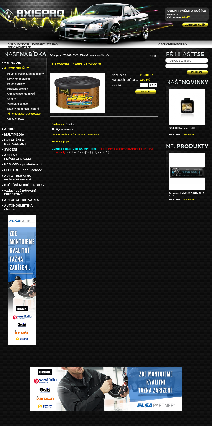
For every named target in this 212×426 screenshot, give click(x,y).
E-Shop (54, 55)
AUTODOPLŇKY (69, 55)
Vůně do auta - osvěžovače (95, 55)
